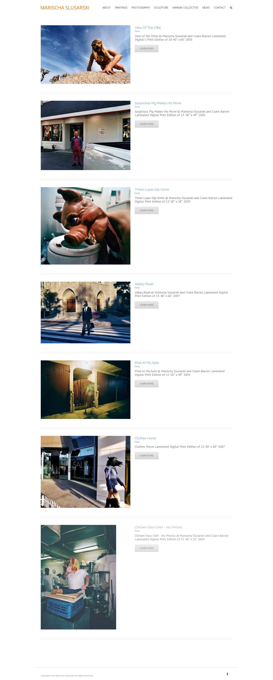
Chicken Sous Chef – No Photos (158, 527)
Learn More (147, 48)
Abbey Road (144, 284)
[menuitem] (108, 7)
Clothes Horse (145, 438)
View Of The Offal (148, 27)
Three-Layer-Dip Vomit (152, 189)
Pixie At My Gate (147, 363)
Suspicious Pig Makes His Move (158, 103)
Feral (137, 31)
